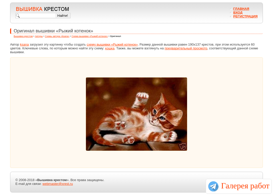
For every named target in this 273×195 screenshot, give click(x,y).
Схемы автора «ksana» (57, 36)
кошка (110, 48)
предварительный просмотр (186, 48)
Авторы (39, 36)
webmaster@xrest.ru (57, 184)
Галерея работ (245, 185)
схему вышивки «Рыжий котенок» (112, 44)
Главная (241, 9)
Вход (237, 12)
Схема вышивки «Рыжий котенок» (90, 36)
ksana (24, 44)
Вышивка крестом (23, 36)
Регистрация (245, 16)
